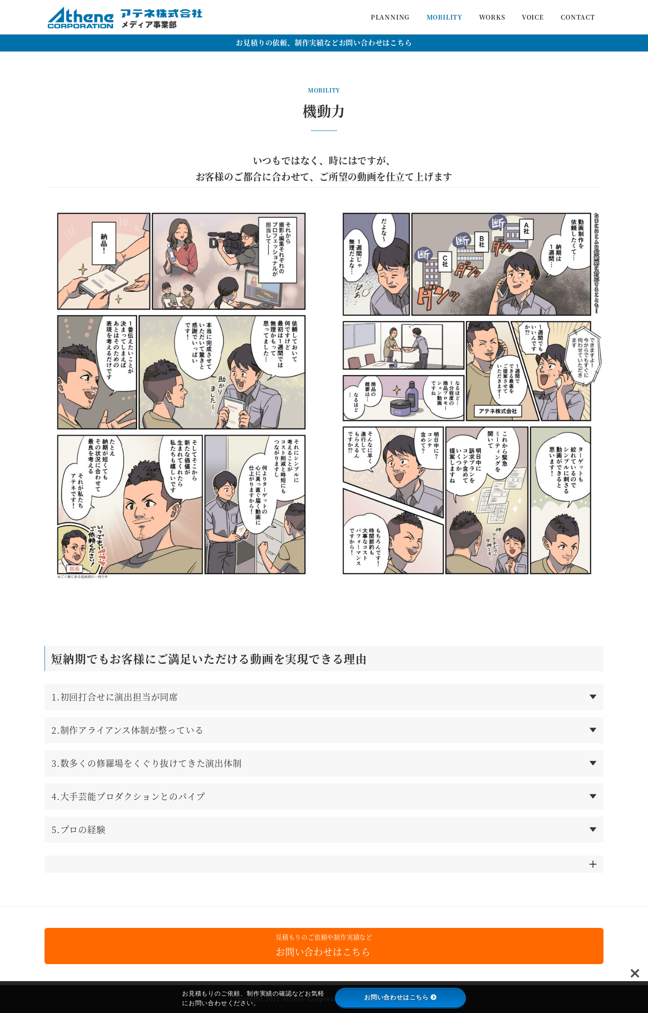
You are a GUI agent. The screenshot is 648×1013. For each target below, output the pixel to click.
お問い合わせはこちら (400, 997)
